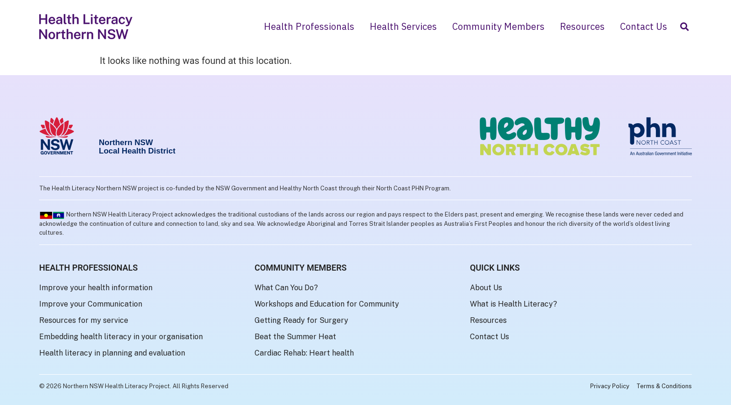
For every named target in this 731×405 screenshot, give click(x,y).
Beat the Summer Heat (295, 336)
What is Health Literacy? (513, 304)
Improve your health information (95, 287)
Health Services (403, 26)
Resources (582, 26)
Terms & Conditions (664, 386)
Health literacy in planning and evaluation (112, 353)
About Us (486, 287)
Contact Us (643, 26)
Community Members (498, 26)
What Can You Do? (286, 287)
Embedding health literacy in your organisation (121, 336)
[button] (684, 27)
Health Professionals (309, 26)
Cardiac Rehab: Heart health (304, 353)
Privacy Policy (609, 386)
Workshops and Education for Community (327, 304)
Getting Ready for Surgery (301, 320)
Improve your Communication (90, 304)
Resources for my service (83, 320)
